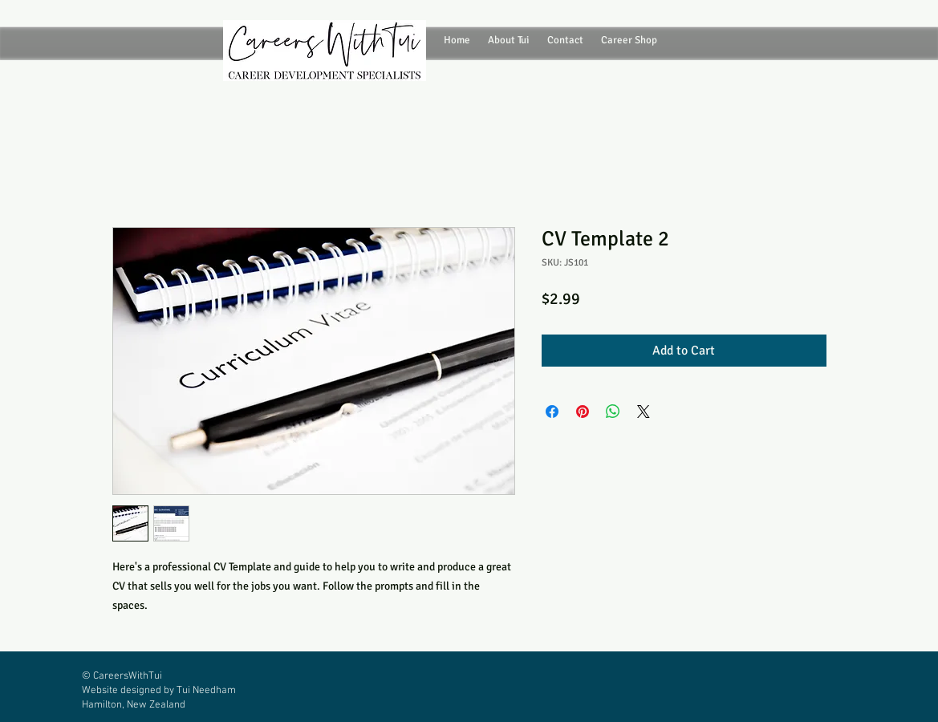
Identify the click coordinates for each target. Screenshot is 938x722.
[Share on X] (643, 411)
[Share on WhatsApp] (613, 411)
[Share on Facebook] (552, 411)
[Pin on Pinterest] (582, 411)
